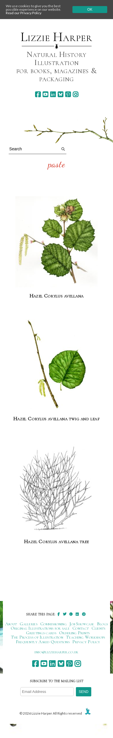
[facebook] (38, 94)
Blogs (102, 623)
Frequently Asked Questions (43, 641)
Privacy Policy (86, 641)
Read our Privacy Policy (23, 13)
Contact (80, 628)
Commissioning (53, 623)
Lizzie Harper (56, 37)
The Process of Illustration (37, 637)
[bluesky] (60, 94)
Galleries (28, 623)
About (11, 623)
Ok (89, 10)
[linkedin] (53, 94)
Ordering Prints (74, 632)
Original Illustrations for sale (40, 628)
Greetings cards (41, 632)
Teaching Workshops (85, 637)
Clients (98, 628)
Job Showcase (82, 623)
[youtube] (45, 94)
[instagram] (75, 94)
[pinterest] (68, 94)
